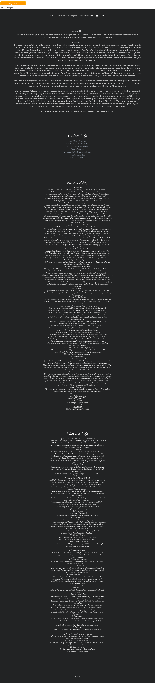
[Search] (103, 16)
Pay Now (13, 3)
